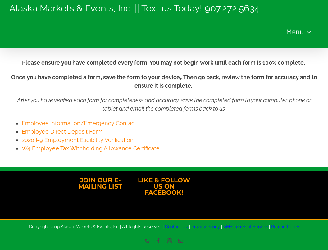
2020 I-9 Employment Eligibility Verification (78, 140)
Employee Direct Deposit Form (62, 131)
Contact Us (176, 226)
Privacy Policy (205, 226)
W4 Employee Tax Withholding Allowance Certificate (91, 148)
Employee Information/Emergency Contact (79, 123)
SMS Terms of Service (245, 226)
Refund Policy (285, 226)
